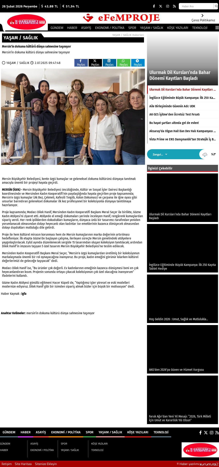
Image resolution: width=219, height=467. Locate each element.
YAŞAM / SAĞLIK (151, 27)
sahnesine (75, 313)
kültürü (55, 313)
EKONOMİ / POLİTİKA (109, 27)
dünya (64, 313)
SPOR (132, 27)
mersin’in (32, 313)
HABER (72, 27)
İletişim (7, 463)
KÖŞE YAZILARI (177, 27)
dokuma (44, 313)
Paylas (81, 63)
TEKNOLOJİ (199, 27)
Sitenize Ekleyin (46, 463)
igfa (23, 294)
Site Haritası (23, 463)
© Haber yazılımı (198, 463)
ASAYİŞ (86, 27)
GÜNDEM (57, 27)
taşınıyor (89, 313)
